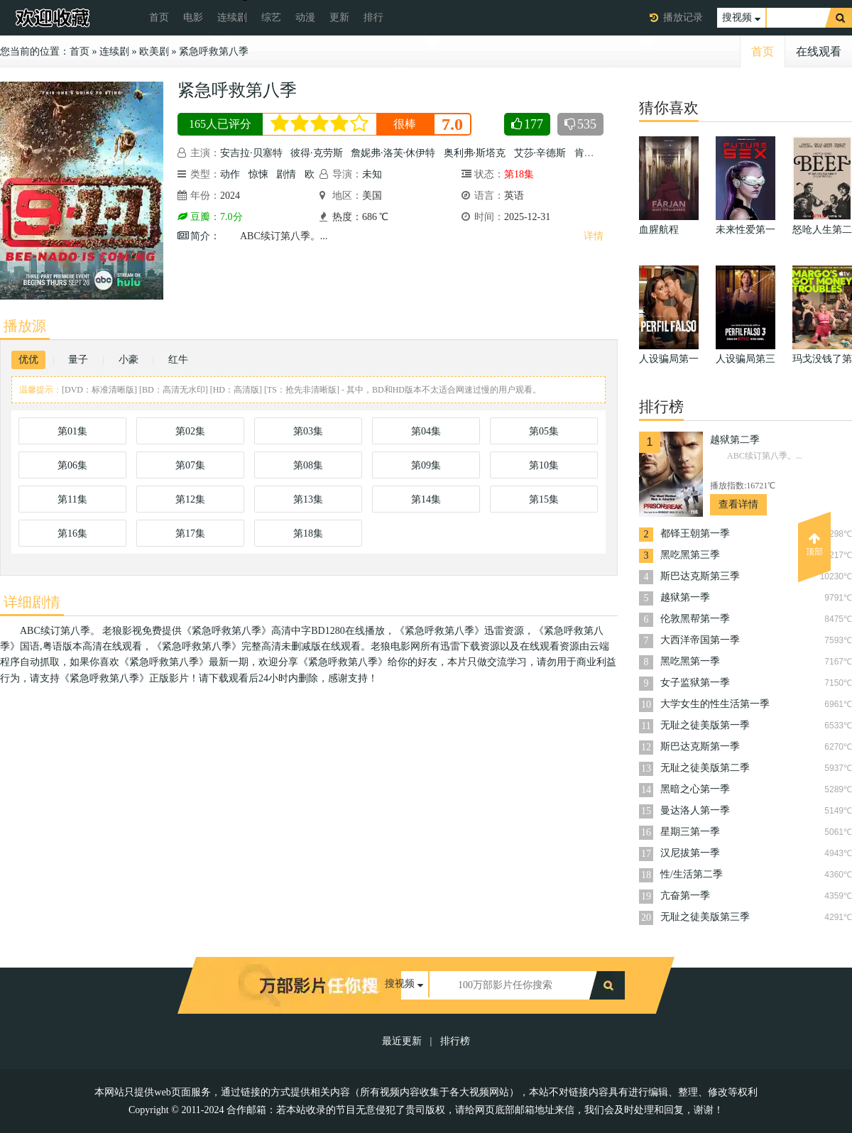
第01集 (72, 431)
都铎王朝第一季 (695, 533)
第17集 (190, 533)
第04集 (426, 431)
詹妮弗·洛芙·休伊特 (393, 153)
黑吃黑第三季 (690, 554)
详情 (594, 236)
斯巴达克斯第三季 (700, 576)
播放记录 (683, 17)
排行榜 (455, 1041)
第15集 (544, 499)
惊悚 (258, 174)
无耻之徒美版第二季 (705, 767)
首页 (159, 17)
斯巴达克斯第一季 (700, 746)
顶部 (814, 544)
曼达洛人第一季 (695, 810)
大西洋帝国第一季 (700, 640)
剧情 (286, 174)
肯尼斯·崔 (595, 153)
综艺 (271, 17)
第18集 (308, 533)
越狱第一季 (685, 597)
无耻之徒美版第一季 (705, 725)
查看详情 (738, 504)
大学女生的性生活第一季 (715, 704)
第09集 (426, 465)
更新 (339, 17)
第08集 (308, 465)
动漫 (305, 17)
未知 (372, 174)
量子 (78, 359)
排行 (373, 17)
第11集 (72, 499)
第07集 (190, 465)
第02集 (190, 431)
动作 (230, 174)
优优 (28, 359)
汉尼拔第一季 (690, 853)
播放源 (25, 326)
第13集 (308, 499)
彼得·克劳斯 (316, 153)
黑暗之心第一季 (695, 789)
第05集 (544, 431)
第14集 (426, 499)
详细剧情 (32, 602)
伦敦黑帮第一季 (695, 618)
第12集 (190, 499)
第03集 (308, 431)
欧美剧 (154, 51)
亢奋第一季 (685, 895)
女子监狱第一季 (695, 682)
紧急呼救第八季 (213, 51)
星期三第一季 (690, 831)
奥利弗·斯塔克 (475, 153)
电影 (193, 17)
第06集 (72, 465)
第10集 (544, 465)
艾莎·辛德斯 (540, 153)
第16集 (72, 533)
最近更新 (402, 1041)
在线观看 (818, 51)
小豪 (128, 359)
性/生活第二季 (691, 874)
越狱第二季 (735, 439)
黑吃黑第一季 (690, 661)
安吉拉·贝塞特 (251, 153)
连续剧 (232, 17)
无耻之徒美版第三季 (705, 917)
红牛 (178, 359)
